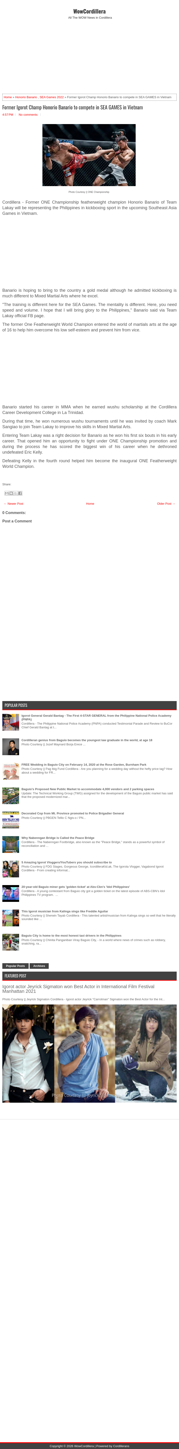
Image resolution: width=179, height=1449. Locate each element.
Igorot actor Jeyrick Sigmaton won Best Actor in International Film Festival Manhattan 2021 (78, 989)
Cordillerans (121, 1446)
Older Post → (166, 503)
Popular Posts (15, 966)
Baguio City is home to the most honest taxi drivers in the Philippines (71, 935)
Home (8, 97)
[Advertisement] (89, 56)
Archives (39, 966)
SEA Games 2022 (52, 97)
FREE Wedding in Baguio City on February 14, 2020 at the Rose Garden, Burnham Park (83, 764)
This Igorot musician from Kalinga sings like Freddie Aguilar (64, 911)
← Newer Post (13, 503)
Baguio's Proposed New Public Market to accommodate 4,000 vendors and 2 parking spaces (87, 789)
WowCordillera (89, 11)
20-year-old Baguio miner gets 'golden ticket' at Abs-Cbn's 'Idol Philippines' (75, 887)
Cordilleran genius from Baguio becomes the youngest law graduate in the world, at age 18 (86, 740)
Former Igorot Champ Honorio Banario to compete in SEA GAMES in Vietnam (72, 107)
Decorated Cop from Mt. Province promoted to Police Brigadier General (72, 813)
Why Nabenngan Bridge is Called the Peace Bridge (57, 838)
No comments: (28, 114)
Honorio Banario (26, 97)
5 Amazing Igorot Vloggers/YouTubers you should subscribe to (66, 862)
